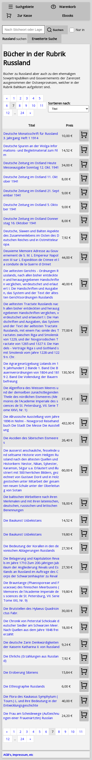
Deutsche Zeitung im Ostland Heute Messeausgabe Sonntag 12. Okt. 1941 (31, 165)
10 (33, 105)
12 (8, 113)
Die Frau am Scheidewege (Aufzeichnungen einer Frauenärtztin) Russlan (31, 715)
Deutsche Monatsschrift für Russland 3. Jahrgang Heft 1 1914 (30, 135)
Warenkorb (67, 6)
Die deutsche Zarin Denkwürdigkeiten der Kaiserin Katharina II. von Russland (31, 644)
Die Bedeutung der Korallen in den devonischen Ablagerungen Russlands (31, 548)
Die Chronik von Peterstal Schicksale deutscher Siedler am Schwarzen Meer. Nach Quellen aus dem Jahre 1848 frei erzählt (31, 627)
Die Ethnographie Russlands (24, 686)
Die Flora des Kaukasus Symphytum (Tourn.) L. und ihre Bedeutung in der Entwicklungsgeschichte (30, 700)
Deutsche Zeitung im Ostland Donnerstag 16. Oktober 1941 (30, 220)
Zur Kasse (24, 15)
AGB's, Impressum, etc (18, 755)
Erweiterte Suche (44, 38)
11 (41, 105)
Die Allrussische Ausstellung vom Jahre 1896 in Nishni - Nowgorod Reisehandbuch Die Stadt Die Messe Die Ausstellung (31, 423)
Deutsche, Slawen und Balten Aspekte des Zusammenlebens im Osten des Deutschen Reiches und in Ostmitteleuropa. (31, 237)
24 (22, 113)
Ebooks (67, 15)
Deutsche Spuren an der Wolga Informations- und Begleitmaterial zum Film (30, 150)
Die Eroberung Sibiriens (20, 672)
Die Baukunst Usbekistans (22, 520)
